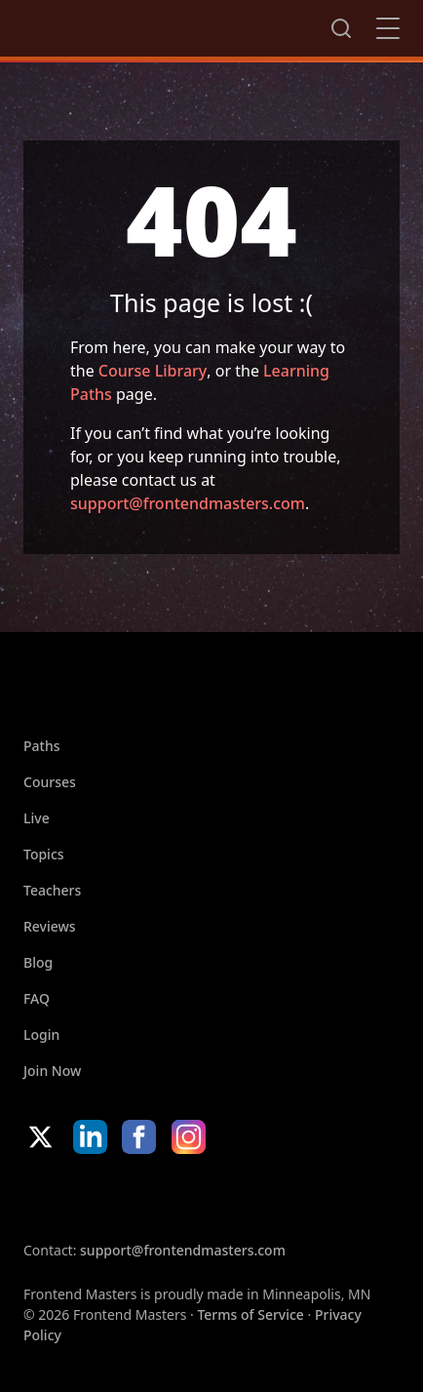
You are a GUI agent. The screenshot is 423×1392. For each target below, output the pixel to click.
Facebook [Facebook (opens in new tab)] (139, 1137)
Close (388, 28)
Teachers (52, 890)
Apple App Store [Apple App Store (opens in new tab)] (81, 1196)
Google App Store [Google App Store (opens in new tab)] (222, 1196)
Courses (49, 782)
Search (341, 28)
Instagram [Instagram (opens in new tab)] (189, 1137)
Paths (41, 745)
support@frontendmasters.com (187, 503)
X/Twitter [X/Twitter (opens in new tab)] (40, 1137)
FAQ (36, 998)
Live (36, 818)
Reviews (49, 926)
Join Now (52, 1070)
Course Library (152, 370)
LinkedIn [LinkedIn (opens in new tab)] (90, 1137)
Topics (43, 854)
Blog (38, 962)
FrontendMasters (125, 24)
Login (41, 1034)
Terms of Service (250, 1314)
